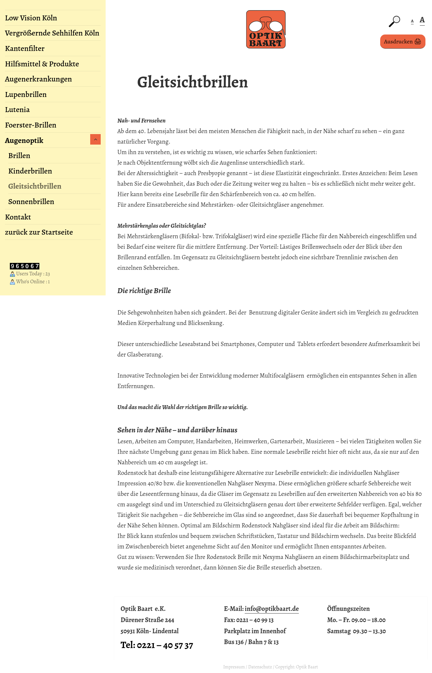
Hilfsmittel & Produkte (42, 63)
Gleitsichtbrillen (34, 186)
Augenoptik (24, 140)
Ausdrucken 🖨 (403, 41)
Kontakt (18, 217)
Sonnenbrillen (31, 201)
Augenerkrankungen (38, 79)
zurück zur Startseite (39, 232)
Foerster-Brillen (30, 125)
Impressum (234, 667)
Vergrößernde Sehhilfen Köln (52, 33)
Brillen (19, 155)
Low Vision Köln (31, 17)
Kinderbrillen (30, 171)
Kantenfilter (25, 48)
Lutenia (17, 109)
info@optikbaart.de (272, 608)
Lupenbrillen (26, 94)
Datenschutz (260, 667)
